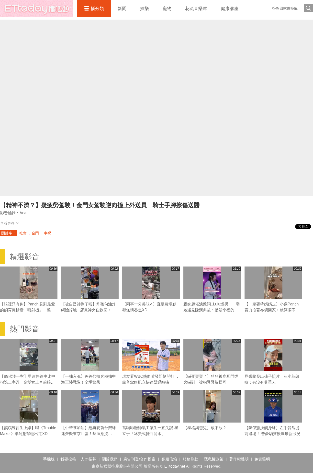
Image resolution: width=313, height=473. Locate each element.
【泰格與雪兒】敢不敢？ (204, 428)
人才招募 (88, 459)
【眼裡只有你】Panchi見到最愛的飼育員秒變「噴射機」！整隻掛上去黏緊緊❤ (27, 310)
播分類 (97, 8)
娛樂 (144, 8)
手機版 (49, 459)
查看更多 (9, 223)
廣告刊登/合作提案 (139, 459)
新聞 (122, 8)
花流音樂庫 (196, 8)
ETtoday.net (174, 466)
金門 (35, 233)
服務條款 (190, 459)
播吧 (36, 8)
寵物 (167, 8)
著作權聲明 (239, 459)
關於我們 (110, 459)
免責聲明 (262, 459)
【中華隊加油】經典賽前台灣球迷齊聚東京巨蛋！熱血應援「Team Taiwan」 (88, 434)
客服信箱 (169, 459)
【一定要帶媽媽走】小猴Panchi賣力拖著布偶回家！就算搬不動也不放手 (272, 310)
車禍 (47, 233)
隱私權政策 (214, 459)
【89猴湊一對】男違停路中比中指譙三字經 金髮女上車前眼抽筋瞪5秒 (27, 382)
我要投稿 (68, 459)
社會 (23, 233)
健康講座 (229, 8)
